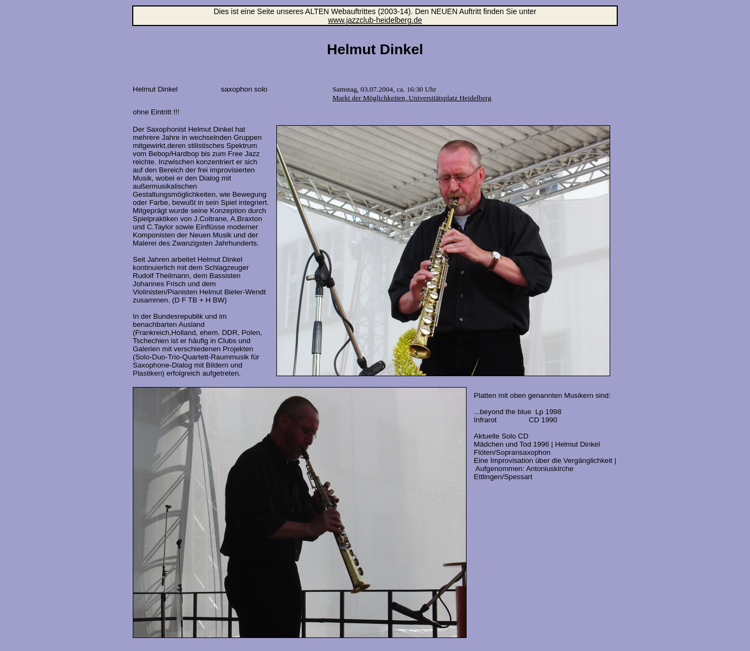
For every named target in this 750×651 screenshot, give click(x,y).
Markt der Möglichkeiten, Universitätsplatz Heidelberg (411, 98)
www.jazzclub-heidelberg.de (375, 20)
